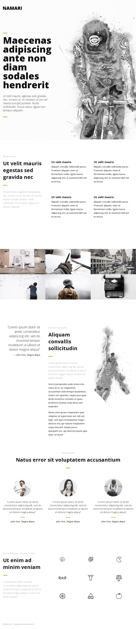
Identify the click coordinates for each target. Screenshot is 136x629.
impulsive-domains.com (24, 624)
